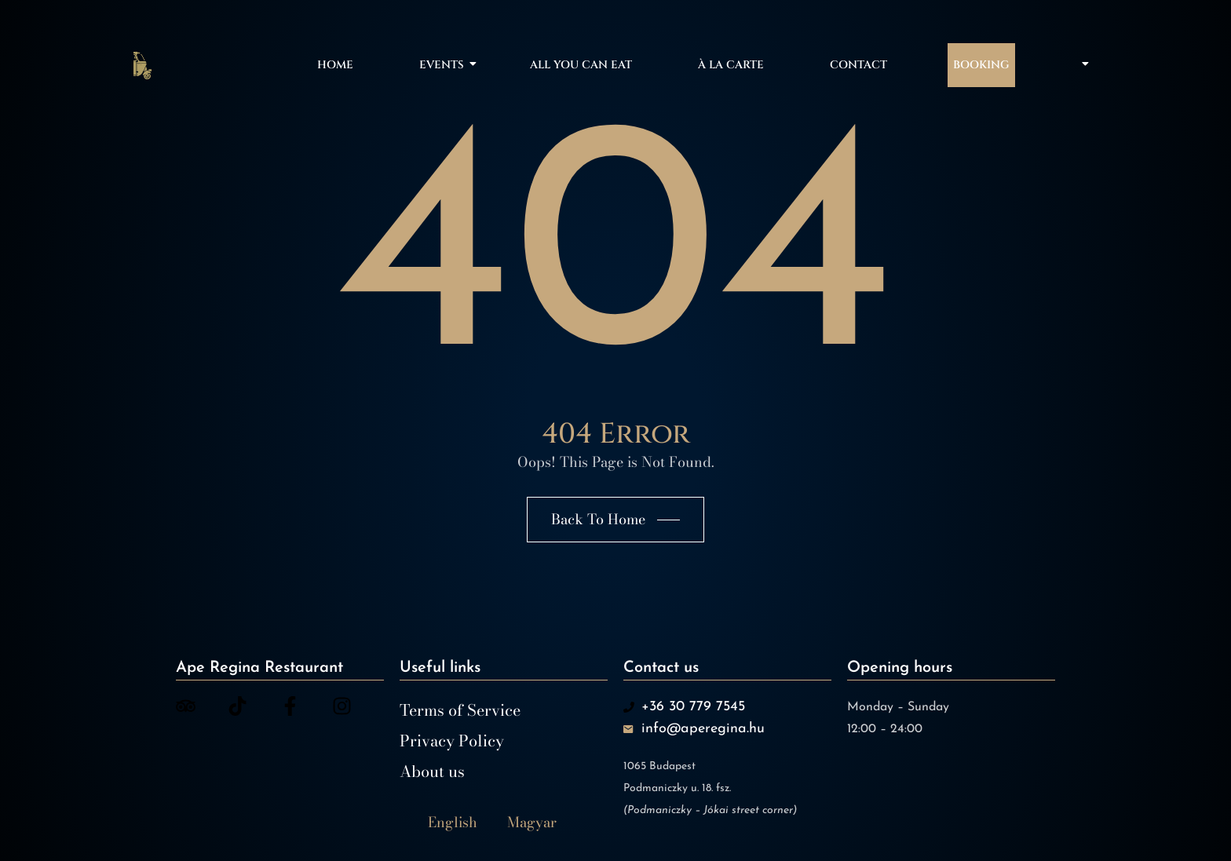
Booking (981, 64)
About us (432, 771)
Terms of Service (460, 710)
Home (335, 64)
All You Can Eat (581, 64)
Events (444, 64)
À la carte (731, 64)
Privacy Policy (452, 741)
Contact (858, 64)
